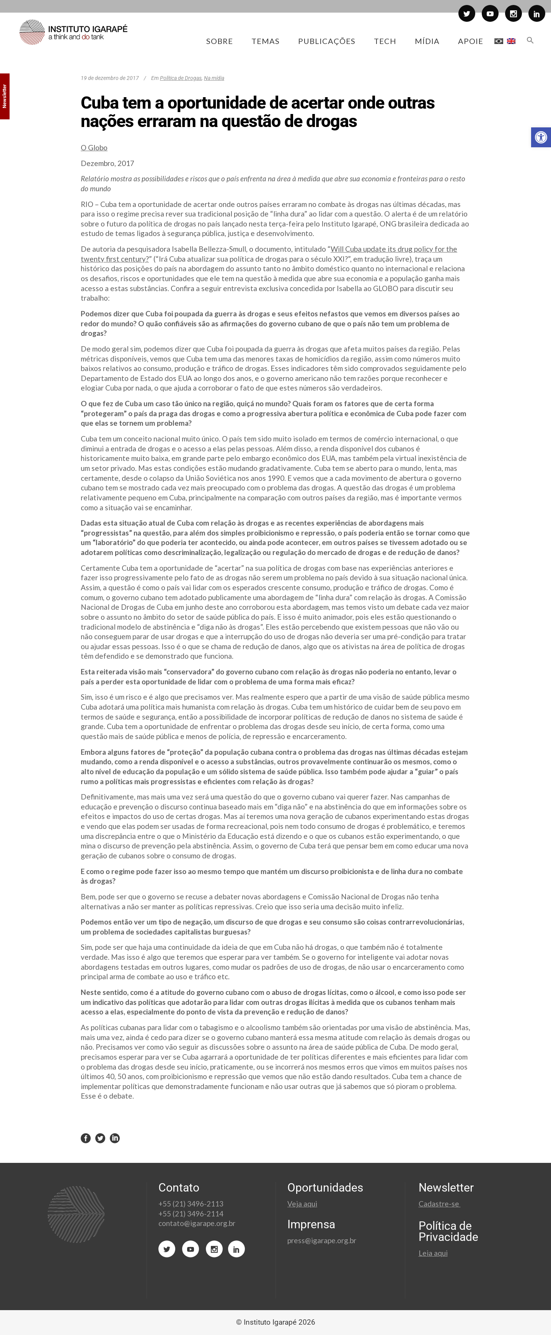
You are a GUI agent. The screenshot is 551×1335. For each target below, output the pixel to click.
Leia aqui (433, 1253)
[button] (541, 137)
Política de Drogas (181, 78)
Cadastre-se (440, 1203)
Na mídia (214, 78)
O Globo (94, 147)
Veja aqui (302, 1203)
